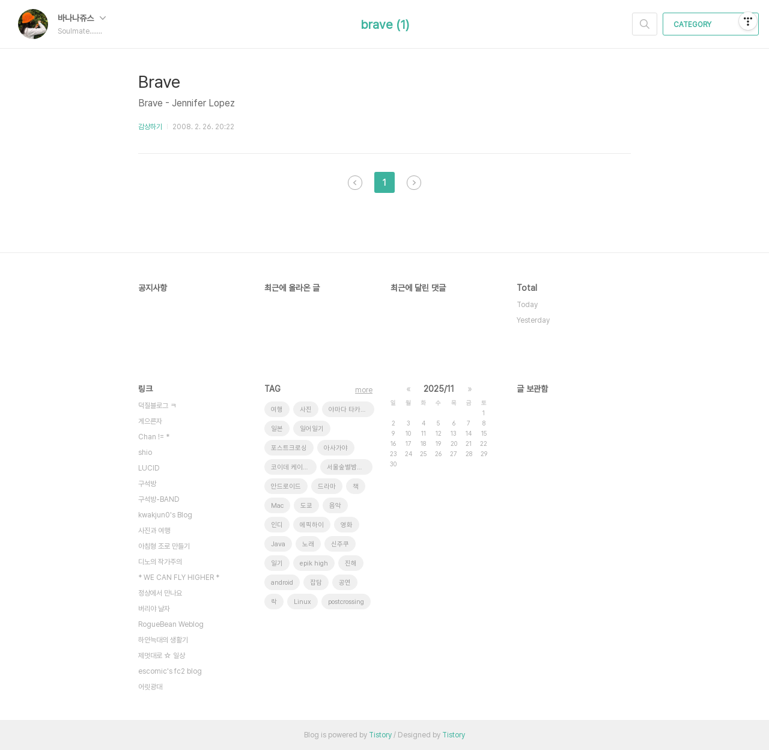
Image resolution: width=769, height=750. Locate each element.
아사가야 (336, 448)
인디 (277, 525)
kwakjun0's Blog (165, 515)
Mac (277, 506)
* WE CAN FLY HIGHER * (178, 577)
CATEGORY (712, 24)
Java (278, 544)
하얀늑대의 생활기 (163, 640)
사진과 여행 (154, 530)
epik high (314, 563)
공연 (345, 583)
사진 (306, 409)
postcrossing (346, 602)
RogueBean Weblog (171, 624)
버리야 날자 (154, 609)
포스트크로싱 (289, 448)
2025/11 (439, 389)
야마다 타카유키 (350, 409)
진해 (351, 563)
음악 (335, 506)
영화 (347, 525)
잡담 (316, 583)
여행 (277, 409)
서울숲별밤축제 (348, 467)
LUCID (149, 468)
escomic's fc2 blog (170, 671)
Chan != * (153, 437)
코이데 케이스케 (293, 467)
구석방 (147, 484)
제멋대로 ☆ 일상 (161, 655)
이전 (355, 182)
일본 (277, 429)
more (363, 390)
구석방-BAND (159, 499)
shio (145, 452)
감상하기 (150, 127)
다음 (414, 182)
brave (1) (384, 24)
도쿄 (306, 506)
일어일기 (312, 429)
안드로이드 (286, 486)
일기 (277, 563)
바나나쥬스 (82, 18)
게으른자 (150, 421)
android (282, 583)
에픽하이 (312, 525)
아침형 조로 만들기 (164, 546)
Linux (302, 602)
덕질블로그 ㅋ (157, 405)
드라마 (327, 486)
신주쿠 (340, 544)
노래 (308, 544)
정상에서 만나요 (160, 593)
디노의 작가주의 (160, 562)
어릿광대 (150, 687)
